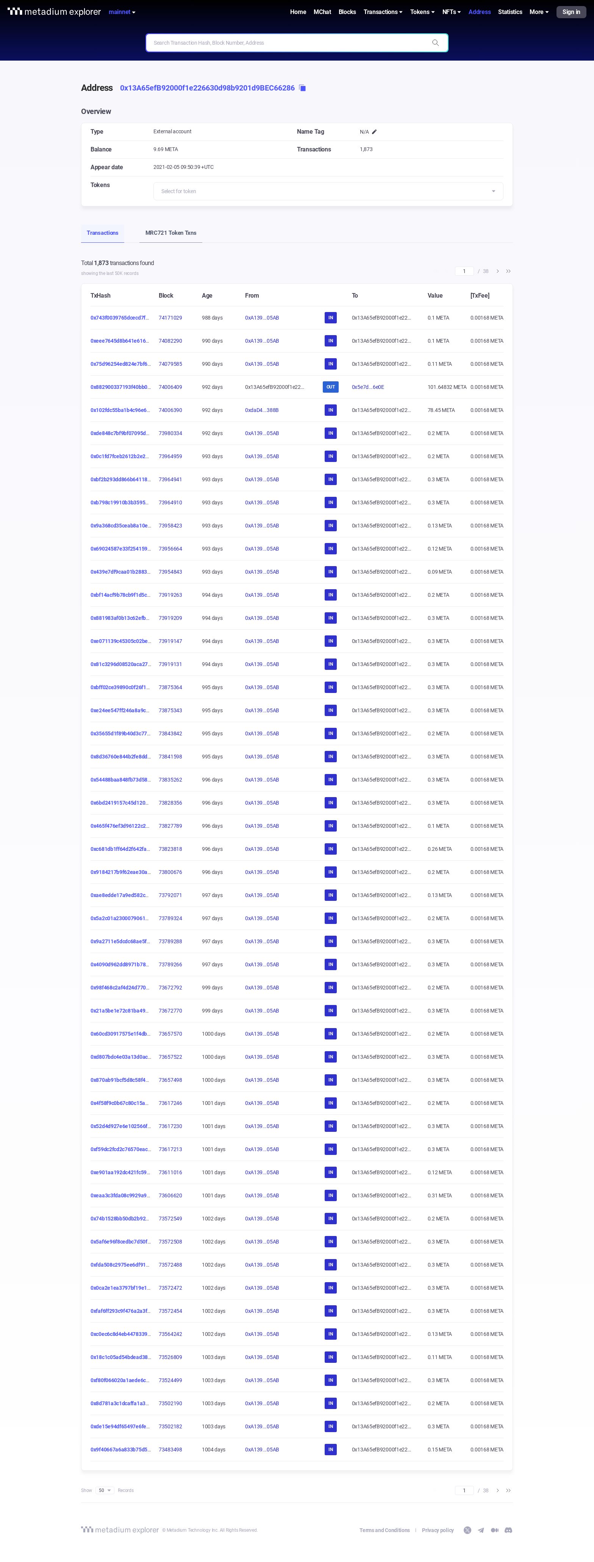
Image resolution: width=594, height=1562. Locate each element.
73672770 (170, 1011)
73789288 (170, 941)
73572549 (170, 1219)
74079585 (170, 364)
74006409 (170, 387)
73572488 (170, 1265)
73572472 (170, 1288)
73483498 (170, 1450)
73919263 (170, 595)
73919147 (170, 641)
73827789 (170, 826)
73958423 (170, 526)
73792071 (170, 895)
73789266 (170, 964)
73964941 (170, 479)
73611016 (170, 1172)
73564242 (170, 1334)
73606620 (170, 1195)
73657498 (170, 1080)
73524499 (170, 1380)
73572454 (170, 1311)
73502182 (170, 1426)
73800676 (170, 872)
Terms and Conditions (385, 1530)
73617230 (170, 1126)
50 (105, 1490)
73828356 (170, 803)
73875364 (170, 687)
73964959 (170, 456)
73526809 (170, 1357)
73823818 (170, 849)
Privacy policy (438, 1530)
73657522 (170, 1057)
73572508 (170, 1242)
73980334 (170, 433)
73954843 (170, 572)
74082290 (170, 341)
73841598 (170, 757)
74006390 (170, 410)
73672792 (170, 988)
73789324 (170, 918)
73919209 (170, 618)
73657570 (170, 1034)
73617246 (170, 1103)
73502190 (170, 1403)
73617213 (170, 1149)
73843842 (170, 733)
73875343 (170, 710)
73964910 (170, 502)
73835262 (170, 780)
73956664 (170, 549)
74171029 (170, 318)
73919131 (170, 664)
